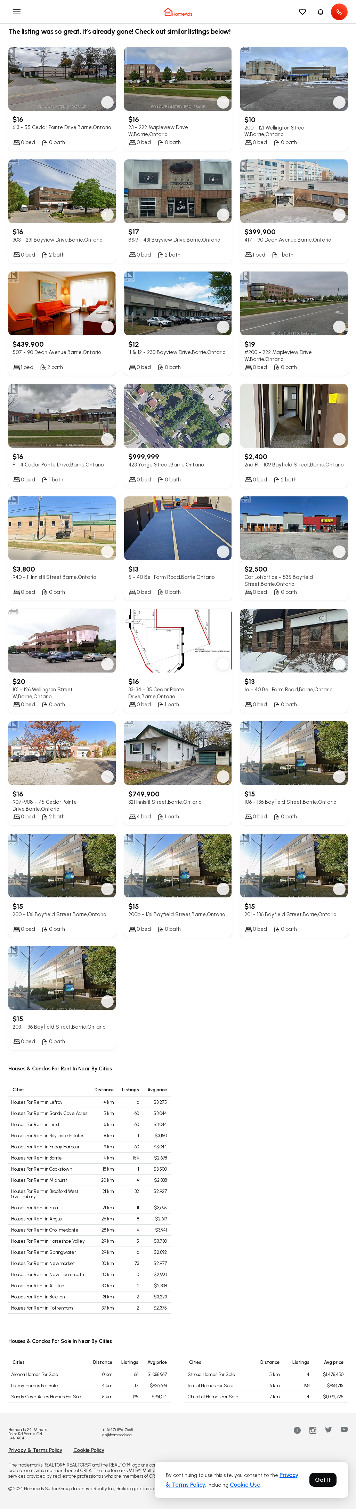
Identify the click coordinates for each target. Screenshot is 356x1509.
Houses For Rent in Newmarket (43, 1263)
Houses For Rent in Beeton (38, 1296)
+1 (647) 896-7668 (117, 1430)
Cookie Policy (88, 1450)
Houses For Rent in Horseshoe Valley (48, 1241)
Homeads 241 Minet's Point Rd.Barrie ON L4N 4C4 (27, 1434)
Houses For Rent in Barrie (36, 1158)
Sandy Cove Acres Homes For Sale (47, 1396)
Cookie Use (245, 1484)
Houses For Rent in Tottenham (42, 1308)
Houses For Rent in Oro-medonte (45, 1230)
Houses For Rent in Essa (34, 1207)
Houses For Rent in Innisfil (36, 1124)
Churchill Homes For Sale (213, 1396)
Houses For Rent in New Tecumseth (47, 1274)
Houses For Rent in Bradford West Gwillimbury (44, 1194)
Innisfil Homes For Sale (211, 1385)
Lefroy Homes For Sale (34, 1385)
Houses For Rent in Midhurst (39, 1180)
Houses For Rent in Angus (36, 1218)
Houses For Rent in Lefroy (37, 1102)
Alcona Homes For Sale (34, 1374)
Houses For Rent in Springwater (43, 1252)
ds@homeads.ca (116, 1435)
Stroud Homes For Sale (211, 1374)
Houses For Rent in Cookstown (41, 1169)
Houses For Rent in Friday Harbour (45, 1146)
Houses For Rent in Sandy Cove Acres (49, 1113)
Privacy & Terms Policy (35, 1450)
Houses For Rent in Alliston (37, 1285)
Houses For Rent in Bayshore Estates (47, 1135)
